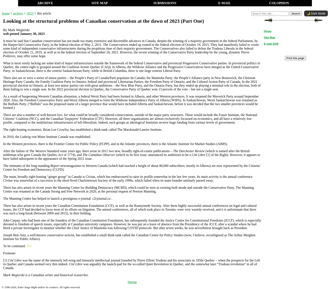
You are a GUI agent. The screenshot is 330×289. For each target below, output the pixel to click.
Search (295, 13)
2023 (30, 13)
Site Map (269, 37)
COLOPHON (279, 3)
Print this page (295, 58)
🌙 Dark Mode (316, 13)
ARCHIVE (45, 3)
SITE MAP (100, 3)
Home (132, 282)
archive (18, 13)
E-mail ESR (271, 43)
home (6, 13)
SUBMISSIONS (164, 3)
